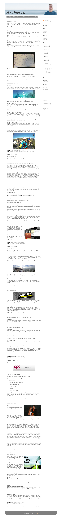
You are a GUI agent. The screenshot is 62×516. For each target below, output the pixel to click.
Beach (11, 285)
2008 (45, 81)
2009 (45, 80)
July (46, 52)
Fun (15, 285)
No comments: (21, 150)
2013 (45, 43)
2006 (45, 84)
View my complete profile (47, 21)
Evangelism (16, 151)
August (46, 50)
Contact (36, 16)
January (46, 60)
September (47, 49)
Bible (10, 195)
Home (9, 16)
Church (11, 357)
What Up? (9, 85)
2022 (45, 31)
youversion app (13, 230)
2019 (45, 35)
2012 (45, 76)
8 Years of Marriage (11, 403)
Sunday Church (32, 195)
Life (14, 79)
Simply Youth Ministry (46, 107)
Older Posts (38, 506)
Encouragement (19, 398)
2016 (45, 39)
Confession (14, 243)
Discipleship (12, 151)
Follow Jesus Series (11, 290)
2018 (45, 36)
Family (13, 285)
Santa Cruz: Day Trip (11, 248)
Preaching (25, 79)
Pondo (8, 89)
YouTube (44, 109)
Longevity (9, 362)
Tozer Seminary (45, 108)
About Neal (13, 16)
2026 (45, 25)
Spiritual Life (29, 79)
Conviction (17, 243)
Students (30, 151)
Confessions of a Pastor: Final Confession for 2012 (18, 200)
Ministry (22, 79)
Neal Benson (46, 20)
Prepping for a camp (11, 21)
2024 (45, 28)
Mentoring (27, 398)
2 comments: (21, 242)
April (46, 56)
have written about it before (26, 330)
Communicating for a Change (13, 177)
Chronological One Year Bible (12, 216)
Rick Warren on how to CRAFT (32, 167)
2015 (45, 41)
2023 (45, 29)
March (46, 57)
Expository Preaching (11, 156)
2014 (45, 42)
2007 (45, 83)
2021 (45, 32)
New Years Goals (11, 454)
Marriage (19, 357)
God (15, 503)
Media (29, 16)
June (46, 53)
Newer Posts (10, 506)
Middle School (18, 79)
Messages (24, 16)
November (47, 46)
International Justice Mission (47, 104)
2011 (45, 77)
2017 (45, 38)
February (46, 59)
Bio (32, 16)
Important (16, 357)
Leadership (20, 151)
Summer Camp (33, 79)
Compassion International (47, 103)
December (47, 45)
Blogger (36, 513)
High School (12, 79)
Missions (18, 16)
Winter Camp (34, 151)
